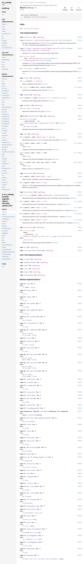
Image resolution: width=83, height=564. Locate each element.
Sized (28, 146)
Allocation (31, 509)
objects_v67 (41, 5)
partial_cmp (27, 195)
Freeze (27, 259)
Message (30, 555)
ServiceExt (31, 470)
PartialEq (28, 173)
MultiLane (27, 503)
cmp (24, 137)
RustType (27, 451)
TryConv (30, 483)
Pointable (31, 438)
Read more (53, 65)
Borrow (29, 303)
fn (21, 50)
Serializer (40, 236)
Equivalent (34, 354)
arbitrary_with (28, 56)
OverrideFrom (35, 418)
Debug (26, 95)
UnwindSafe (28, 275)
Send (26, 265)
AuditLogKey (41, 17)
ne (23, 182)
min (24, 153)
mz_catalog (23, 5)
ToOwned (30, 477)
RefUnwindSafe (30, 262)
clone (25, 81)
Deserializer (49, 123)
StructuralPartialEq (32, 250)
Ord (25, 134)
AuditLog (40, 37)
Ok (48, 236)
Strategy (27, 48)
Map (34, 48)
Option (34, 17)
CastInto (33, 317)
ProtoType (34, 447)
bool (49, 176)
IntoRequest (32, 408)
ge (23, 220)
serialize (26, 230)
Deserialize (34, 116)
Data (29, 516)
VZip (31, 499)
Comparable (34, 330)
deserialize (27, 119)
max (24, 143)
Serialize (28, 227)
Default (27, 105)
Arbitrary (28, 37)
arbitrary (26, 68)
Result (55, 98)
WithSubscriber (33, 506)
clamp (25, 162)
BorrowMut (31, 310)
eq (23, 176)
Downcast (30, 341)
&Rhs (38, 182)
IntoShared (44, 411)
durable (29, 5)
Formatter (41, 98)
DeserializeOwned (34, 529)
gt (23, 213)
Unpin (26, 272)
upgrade (35, 5)
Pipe (29, 431)
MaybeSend (31, 549)
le (23, 207)
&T (48, 418)
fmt (24, 98)
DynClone (30, 348)
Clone (26, 78)
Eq (25, 247)
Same (29, 454)
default (25, 108)
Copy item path (35, 7)
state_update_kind (51, 5)
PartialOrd (28, 192)
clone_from (27, 87)
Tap (28, 473)
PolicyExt (31, 441)
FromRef (30, 385)
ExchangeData (32, 535)
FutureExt (31, 392)
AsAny (29, 290)
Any (28, 284)
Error (64, 98)
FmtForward (31, 379)
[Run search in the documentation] (51, 2)
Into (31, 398)
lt (23, 201)
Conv (29, 338)
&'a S (44, 457)
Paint (29, 424)
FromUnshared (31, 415)
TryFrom (33, 486)
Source (22, 10)
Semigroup (37, 457)
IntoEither (31, 405)
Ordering (52, 137)
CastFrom (27, 320)
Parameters (28, 40)
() (59, 98)
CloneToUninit (33, 323)
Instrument (31, 395)
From (29, 382)
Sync (26, 269)
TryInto (33, 493)
